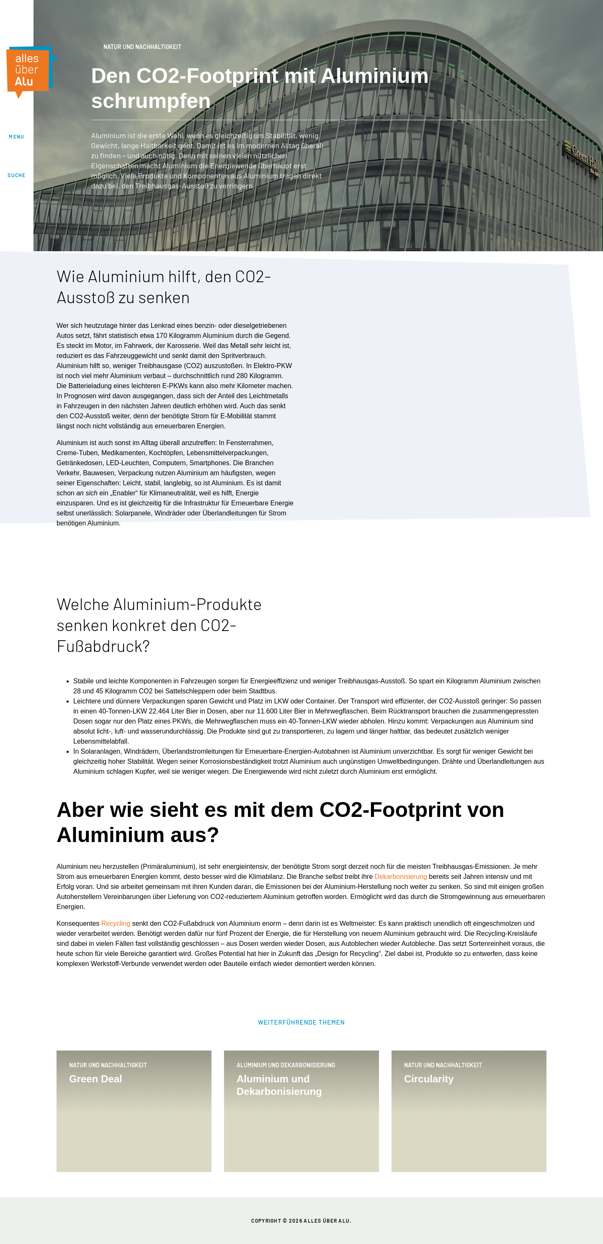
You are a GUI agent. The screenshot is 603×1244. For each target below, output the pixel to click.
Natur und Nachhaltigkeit (136, 47)
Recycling (115, 923)
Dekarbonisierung (400, 876)
